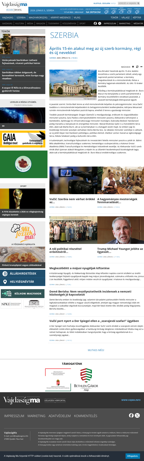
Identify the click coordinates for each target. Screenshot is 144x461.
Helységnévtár (18, 282)
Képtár (137, 17)
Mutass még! (96, 350)
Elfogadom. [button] (132, 456)
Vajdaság (7, 17)
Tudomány (53, 23)
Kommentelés (85, 415)
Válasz (125, 17)
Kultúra (19, 23)
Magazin (40, 23)
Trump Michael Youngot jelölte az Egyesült (120, 250)
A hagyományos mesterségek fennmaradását (117, 200)
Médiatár (138, 23)
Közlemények (69, 23)
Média (30, 23)
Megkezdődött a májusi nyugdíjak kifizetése (79, 268)
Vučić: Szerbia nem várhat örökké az (72, 200)
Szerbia (21, 17)
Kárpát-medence (61, 17)
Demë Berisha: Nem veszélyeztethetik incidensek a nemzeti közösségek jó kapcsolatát (90, 293)
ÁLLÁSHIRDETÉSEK (19, 273)
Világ (77, 17)
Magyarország (38, 17)
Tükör (114, 17)
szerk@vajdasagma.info (19, 436)
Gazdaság (7, 23)
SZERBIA (52, 58)
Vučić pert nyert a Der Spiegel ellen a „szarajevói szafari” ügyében (94, 321)
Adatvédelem (60, 415)
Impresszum (110, 23)
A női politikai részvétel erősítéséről (65, 250)
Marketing (124, 23)
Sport (82, 23)
